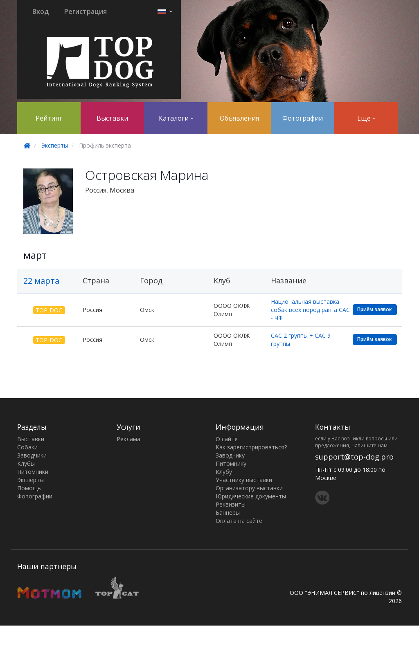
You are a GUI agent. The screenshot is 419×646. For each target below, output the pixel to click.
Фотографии (302, 118)
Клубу (224, 472)
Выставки (112, 118)
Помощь (29, 488)
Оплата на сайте (239, 521)
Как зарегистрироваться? (251, 447)
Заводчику (230, 455)
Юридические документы (251, 496)
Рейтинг (49, 118)
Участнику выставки (244, 480)
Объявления (239, 118)
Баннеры (228, 512)
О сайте (227, 439)
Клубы (26, 463)
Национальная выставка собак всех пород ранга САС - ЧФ (310, 310)
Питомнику (231, 463)
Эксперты (54, 145)
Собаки (27, 447)
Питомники (32, 472)
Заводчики (32, 455)
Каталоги (176, 118)
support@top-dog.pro (354, 457)
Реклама (128, 439)
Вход (40, 11)
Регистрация (85, 11)
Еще (366, 118)
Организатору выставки (249, 488)
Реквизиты (231, 504)
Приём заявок (374, 309)
